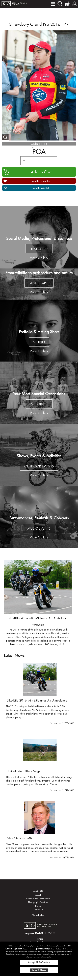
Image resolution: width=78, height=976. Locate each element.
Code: (34, 143)
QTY (23, 161)
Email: (40, 938)
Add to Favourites (41, 180)
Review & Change (39, 970)
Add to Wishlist (41, 187)
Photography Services (38, 902)
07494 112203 (45, 933)
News (38, 905)
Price (33, 148)
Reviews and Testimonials (38, 898)
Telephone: (29, 933)
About (38, 894)
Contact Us (38, 909)
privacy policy (42, 948)
